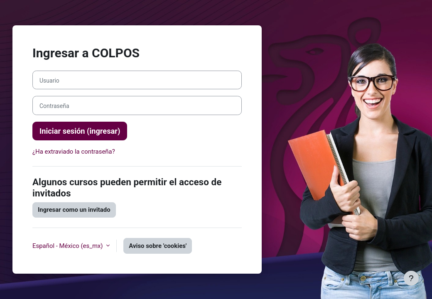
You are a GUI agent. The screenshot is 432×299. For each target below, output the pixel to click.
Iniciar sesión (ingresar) (79, 131)
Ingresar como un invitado (74, 209)
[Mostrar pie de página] (411, 278)
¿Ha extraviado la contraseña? (73, 151)
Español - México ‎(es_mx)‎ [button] (68, 246)
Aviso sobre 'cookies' (158, 246)
